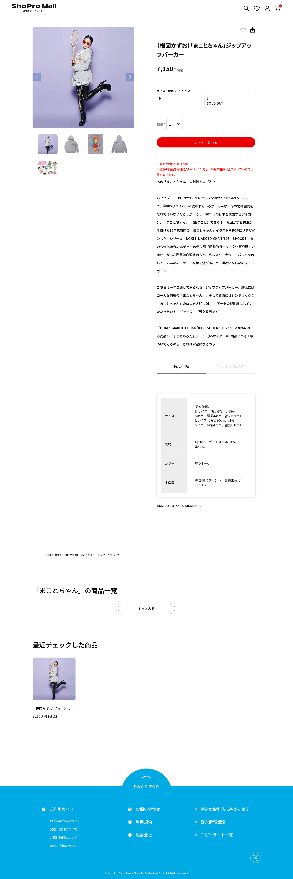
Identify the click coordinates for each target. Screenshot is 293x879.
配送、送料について (63, 829)
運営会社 (144, 835)
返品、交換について (63, 846)
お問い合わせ (148, 809)
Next (130, 77)
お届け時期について (63, 837)
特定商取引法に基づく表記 (225, 809)
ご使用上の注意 (230, 366)
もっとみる (146, 608)
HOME (48, 554)
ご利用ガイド (61, 809)
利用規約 (144, 822)
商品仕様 (181, 366)
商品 (57, 554)
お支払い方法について (65, 821)
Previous (37, 77)
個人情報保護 (213, 822)
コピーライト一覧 (217, 835)
